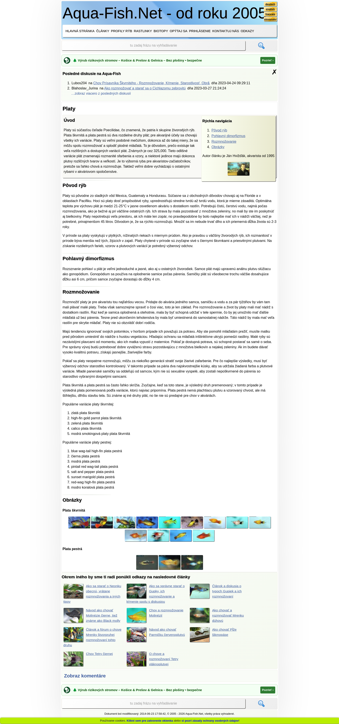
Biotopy (161, 31)
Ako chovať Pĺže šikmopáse (213, 634)
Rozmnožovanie (223, 141)
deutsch (270, 4)
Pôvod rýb (219, 130)
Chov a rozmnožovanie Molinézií (155, 615)
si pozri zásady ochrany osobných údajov (210, 720)
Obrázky (217, 147)
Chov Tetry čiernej (88, 659)
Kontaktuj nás (225, 31)
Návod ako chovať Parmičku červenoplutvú (151, 634)
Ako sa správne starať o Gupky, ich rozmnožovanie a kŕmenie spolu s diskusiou (154, 593)
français (270, 14)
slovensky (270, 19)
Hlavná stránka (80, 31)
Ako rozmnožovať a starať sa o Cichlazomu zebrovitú (145, 88)
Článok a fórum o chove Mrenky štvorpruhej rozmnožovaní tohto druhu (87, 637)
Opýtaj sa (178, 31)
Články (102, 31)
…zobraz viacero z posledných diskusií (101, 93)
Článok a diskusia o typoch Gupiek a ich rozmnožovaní (216, 591)
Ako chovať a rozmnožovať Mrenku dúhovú (217, 615)
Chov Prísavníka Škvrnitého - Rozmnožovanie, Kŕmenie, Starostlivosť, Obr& (151, 83)
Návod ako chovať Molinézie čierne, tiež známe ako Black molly (92, 615)
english (270, 9)
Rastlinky (143, 31)
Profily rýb (121, 31)
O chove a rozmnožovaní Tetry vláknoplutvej (152, 659)
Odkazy (247, 31)
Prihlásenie (199, 31)
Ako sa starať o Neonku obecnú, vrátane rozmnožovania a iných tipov (87, 593)
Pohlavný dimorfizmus (228, 136)
